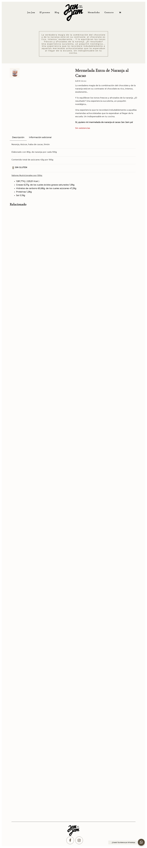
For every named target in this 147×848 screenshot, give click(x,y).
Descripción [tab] (18, 137)
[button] (141, 842)
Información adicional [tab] (40, 137)
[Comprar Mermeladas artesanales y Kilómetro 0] (73, 12)
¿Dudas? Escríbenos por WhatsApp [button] (123, 842)
